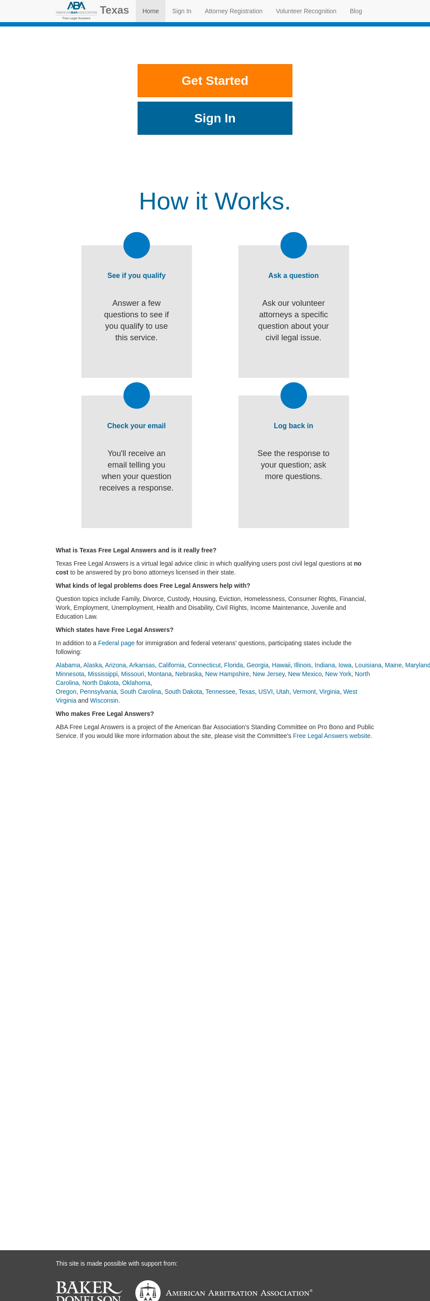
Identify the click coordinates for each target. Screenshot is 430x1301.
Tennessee (220, 691)
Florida (233, 665)
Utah (282, 691)
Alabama (68, 665)
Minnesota (70, 673)
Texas (92, 11)
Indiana (325, 665)
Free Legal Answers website (331, 735)
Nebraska (188, 673)
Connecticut (204, 665)
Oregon (66, 691)
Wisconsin (104, 700)
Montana (160, 673)
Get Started (215, 80)
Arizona (115, 665)
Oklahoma (136, 682)
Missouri (132, 673)
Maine (393, 665)
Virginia (329, 691)
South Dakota (183, 691)
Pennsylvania (98, 691)
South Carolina (140, 691)
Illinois (302, 665)
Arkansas (142, 665)
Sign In (182, 11)
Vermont (304, 691)
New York (338, 673)
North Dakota (100, 682)
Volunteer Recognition (306, 11)
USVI (265, 691)
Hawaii (281, 665)
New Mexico (305, 673)
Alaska (92, 665)
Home (150, 11)
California (171, 665)
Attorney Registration (234, 11)
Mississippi (103, 673)
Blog (356, 11)
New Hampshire (227, 673)
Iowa (345, 665)
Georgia (257, 665)
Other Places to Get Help (214, 150)
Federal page (116, 643)
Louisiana (368, 665)
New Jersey (268, 673)
